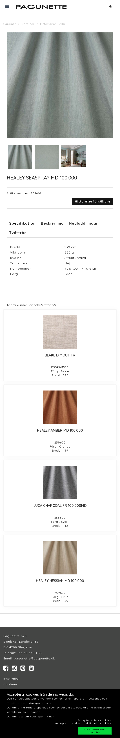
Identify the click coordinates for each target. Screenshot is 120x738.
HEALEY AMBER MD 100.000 (60, 430)
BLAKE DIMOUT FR (60, 355)
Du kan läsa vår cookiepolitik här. (31, 716)
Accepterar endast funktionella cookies (83, 723)
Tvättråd (18, 232)
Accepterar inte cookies (94, 720)
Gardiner (9, 24)
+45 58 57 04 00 (29, 653)
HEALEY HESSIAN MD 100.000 (60, 580)
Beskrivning (52, 223)
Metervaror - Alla (52, 24)
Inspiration (11, 678)
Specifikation (22, 223)
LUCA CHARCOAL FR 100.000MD (60, 505)
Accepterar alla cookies (95, 731)
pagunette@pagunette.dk (34, 658)
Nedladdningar (83, 223)
